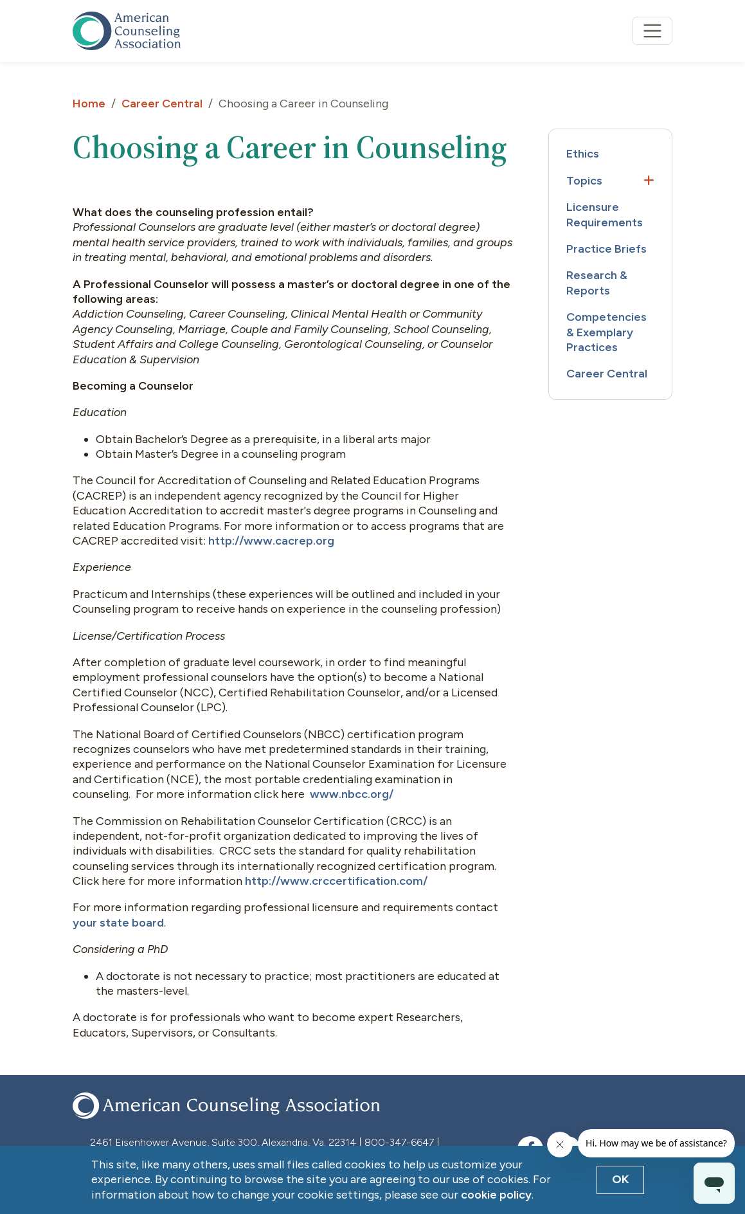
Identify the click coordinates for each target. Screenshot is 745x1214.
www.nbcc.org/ (351, 794)
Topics (584, 181)
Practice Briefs (606, 249)
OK (620, 1179)
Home (89, 103)
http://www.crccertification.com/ (336, 881)
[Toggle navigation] (652, 31)
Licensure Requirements (604, 214)
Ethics (582, 154)
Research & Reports (596, 282)
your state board (118, 923)
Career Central (161, 103)
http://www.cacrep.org (271, 541)
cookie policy (496, 1195)
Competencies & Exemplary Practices (606, 332)
